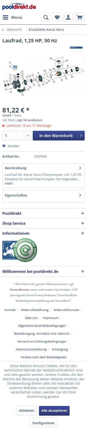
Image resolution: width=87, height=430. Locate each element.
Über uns (31, 318)
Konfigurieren (43, 423)
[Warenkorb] (79, 17)
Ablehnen (26, 410)
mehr (9, 183)
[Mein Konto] (68, 17)
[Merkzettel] (56, 17)
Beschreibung (15, 168)
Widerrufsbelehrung (34, 310)
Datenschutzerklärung (31, 349)
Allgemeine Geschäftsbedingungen (42, 326)
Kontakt (10, 310)
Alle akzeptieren (54, 410)
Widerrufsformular (66, 310)
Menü (12, 17)
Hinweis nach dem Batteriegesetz (43, 357)
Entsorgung (60, 349)
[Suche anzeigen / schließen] (45, 17)
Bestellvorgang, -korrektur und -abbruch (42, 333)
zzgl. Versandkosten (29, 120)
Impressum (50, 318)
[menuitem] (12, 17)
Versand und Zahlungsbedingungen (41, 341)
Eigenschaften (16, 195)
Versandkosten (19, 290)
